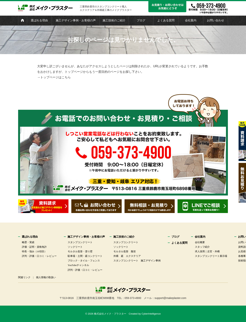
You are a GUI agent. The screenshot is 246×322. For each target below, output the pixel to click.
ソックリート (75, 246)
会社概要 (200, 242)
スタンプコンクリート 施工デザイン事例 (137, 260)
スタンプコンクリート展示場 (211, 256)
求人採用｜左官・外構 (207, 251)
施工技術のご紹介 (114, 20)
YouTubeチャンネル (78, 265)
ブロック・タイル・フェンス (84, 260)
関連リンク (24, 277)
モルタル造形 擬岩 (124, 251)
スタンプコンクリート (80, 242)
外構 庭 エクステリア (127, 256)
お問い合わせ (215, 20)
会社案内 (190, 20)
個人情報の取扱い (46, 277)
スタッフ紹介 (202, 246)
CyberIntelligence (151, 313)
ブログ (141, 20)
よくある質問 (165, 20)
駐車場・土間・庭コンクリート (85, 256)
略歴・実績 (28, 242)
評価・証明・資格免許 (34, 246)
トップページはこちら (55, 77)
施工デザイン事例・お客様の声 (76, 20)
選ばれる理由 (39, 20)
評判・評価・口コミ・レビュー (39, 256)
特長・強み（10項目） (34, 251)
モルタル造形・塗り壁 (80, 251)
